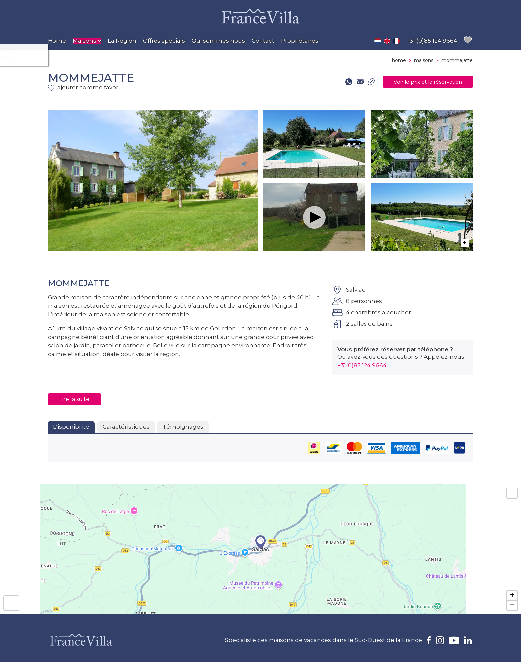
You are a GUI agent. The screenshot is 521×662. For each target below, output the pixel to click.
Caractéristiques (126, 426)
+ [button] (512, 596)
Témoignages (183, 426)
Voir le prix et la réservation (420, 82)
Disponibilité (71, 426)
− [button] (512, 605)
